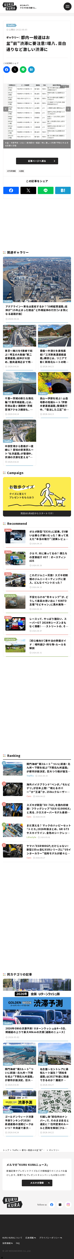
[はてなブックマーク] (31, 69)
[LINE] (23, 69)
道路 (22, 171)
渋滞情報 (12, 171)
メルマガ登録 (40, 1182)
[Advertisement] (37, 682)
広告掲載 (29, 1237)
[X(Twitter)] (60, 1204)
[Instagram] (68, 1204)
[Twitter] (15, 69)
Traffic (15, 1150)
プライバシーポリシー (49, 1237)
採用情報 (6, 1243)
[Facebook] (6, 69)
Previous (5, 109)
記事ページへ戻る (41, 160)
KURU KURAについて (12, 1237)
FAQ (18, 1243)
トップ (6, 1150)
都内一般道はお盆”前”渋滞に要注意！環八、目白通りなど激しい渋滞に (34, 1150)
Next (68, 109)
